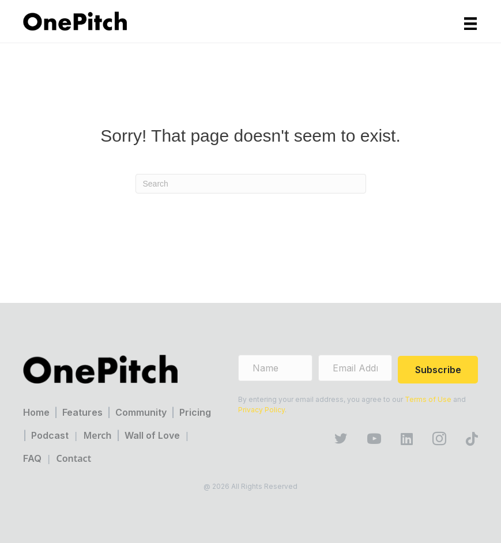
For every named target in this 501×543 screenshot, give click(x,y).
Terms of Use (428, 399)
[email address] (355, 368)
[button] (438, 369)
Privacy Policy (261, 409)
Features (82, 412)
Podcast (50, 435)
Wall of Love (152, 435)
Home (36, 412)
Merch (97, 435)
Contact (73, 458)
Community (141, 412)
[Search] (250, 183)
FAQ (32, 458)
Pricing (195, 412)
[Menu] (470, 23)
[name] (275, 368)
